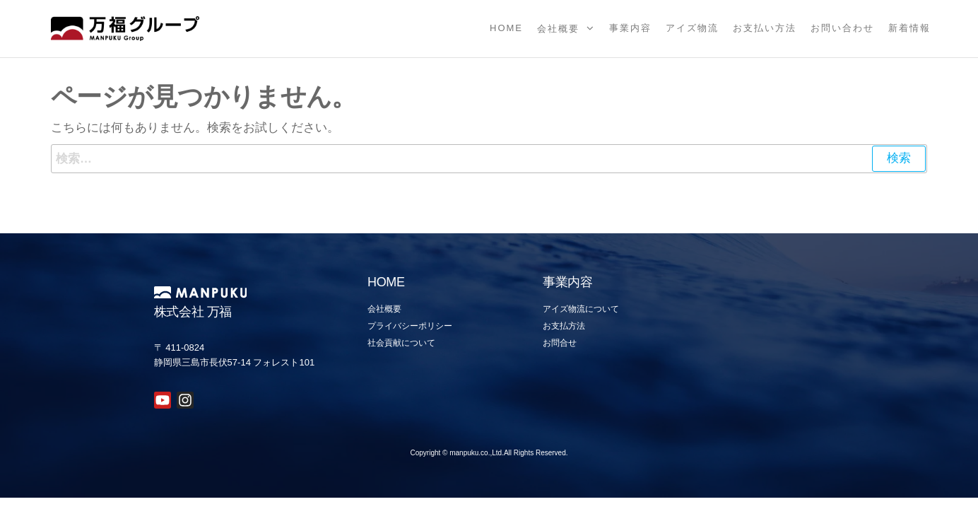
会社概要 (558, 28)
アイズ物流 (692, 28)
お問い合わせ (842, 28)
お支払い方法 (764, 28)
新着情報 (909, 28)
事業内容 (630, 28)
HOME (386, 282)
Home (506, 28)
